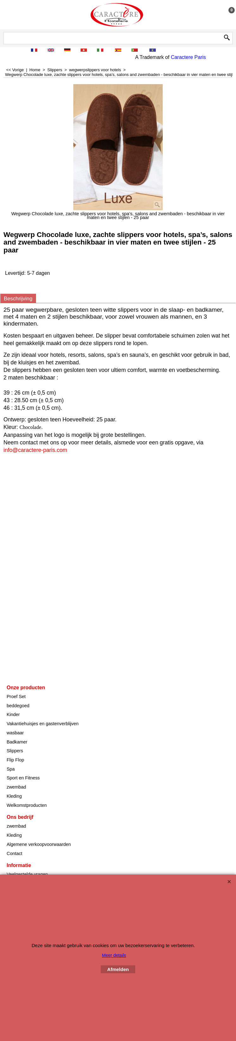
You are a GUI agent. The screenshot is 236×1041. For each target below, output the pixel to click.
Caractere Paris (188, 57)
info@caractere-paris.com (35, 450)
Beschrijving (18, 299)
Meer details (114, 955)
